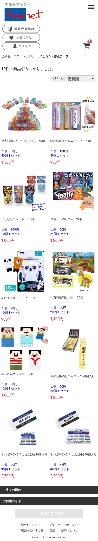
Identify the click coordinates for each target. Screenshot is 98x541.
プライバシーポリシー (63, 524)
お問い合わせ (69, 530)
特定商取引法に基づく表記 (37, 530)
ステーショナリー (25, 56)
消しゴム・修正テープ (53, 56)
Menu (91, 4)
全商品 (6, 56)
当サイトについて (31, 524)
